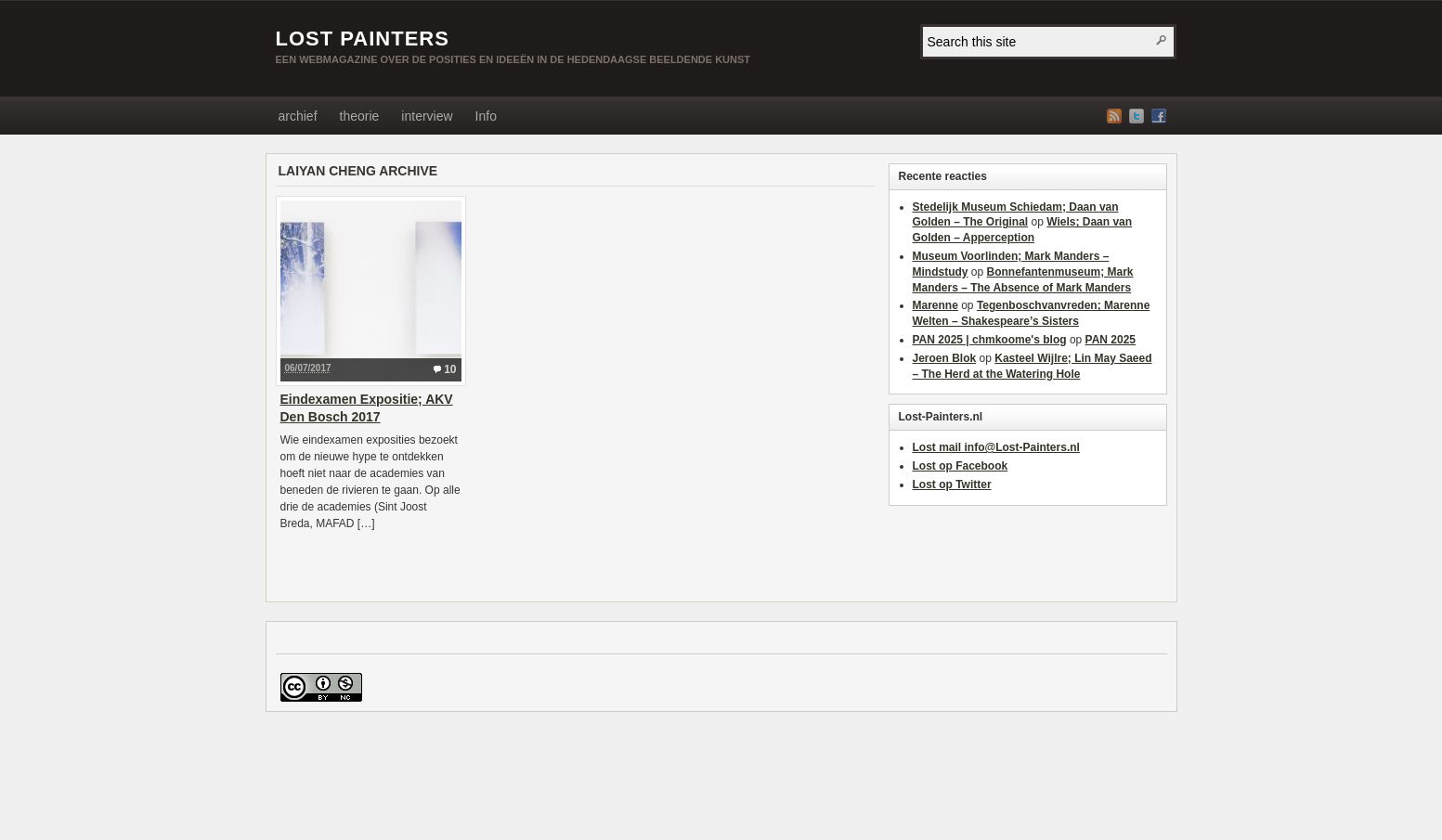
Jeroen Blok (945, 358)
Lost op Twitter (952, 484)
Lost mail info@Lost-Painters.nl (996, 447)
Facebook (1158, 116)
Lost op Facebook (960, 465)
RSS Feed (1114, 116)
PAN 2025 (1110, 339)
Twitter (1136, 116)
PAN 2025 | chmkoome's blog (990, 339)
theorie (360, 116)
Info (486, 116)
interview (426, 116)
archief (298, 116)
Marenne (935, 305)
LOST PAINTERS (362, 38)
